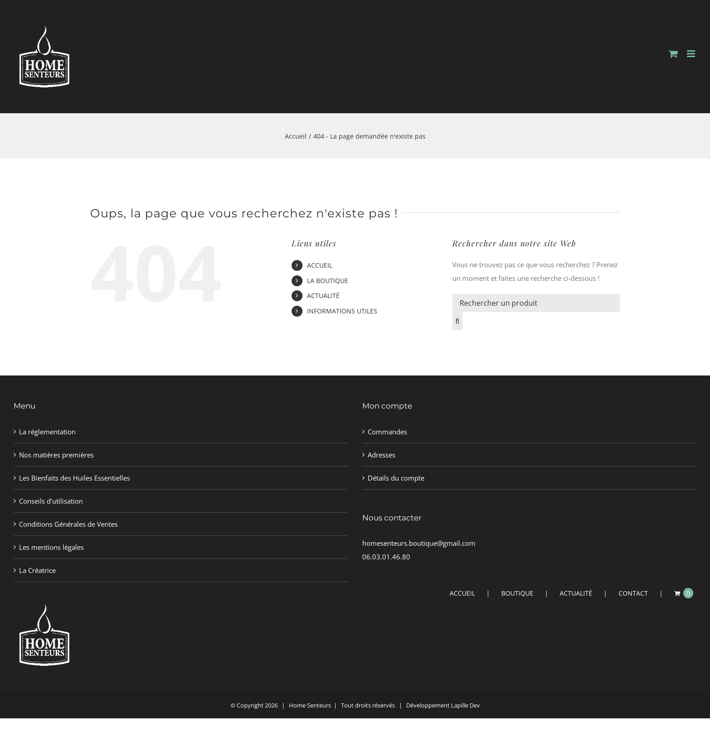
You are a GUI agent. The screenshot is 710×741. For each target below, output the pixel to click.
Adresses (381, 454)
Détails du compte (396, 477)
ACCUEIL (319, 265)
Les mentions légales (51, 547)
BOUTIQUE (517, 593)
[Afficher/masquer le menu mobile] (691, 53)
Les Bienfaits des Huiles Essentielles (74, 477)
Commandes (387, 431)
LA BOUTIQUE (327, 280)
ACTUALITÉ (323, 295)
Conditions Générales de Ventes (68, 524)
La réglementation (47, 431)
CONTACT (633, 593)
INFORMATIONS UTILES (342, 311)
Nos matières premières (56, 454)
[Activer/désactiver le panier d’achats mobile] (673, 53)
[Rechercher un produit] (536, 303)
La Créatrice (37, 570)
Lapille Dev (465, 705)
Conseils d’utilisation (51, 500)
